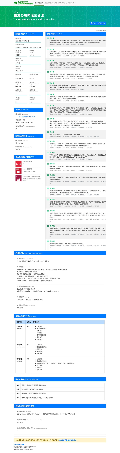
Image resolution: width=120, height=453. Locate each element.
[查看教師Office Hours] (29, 116)
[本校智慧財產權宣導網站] (68, 440)
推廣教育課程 (62, 3)
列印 (93, 23)
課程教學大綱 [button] (39, 3)
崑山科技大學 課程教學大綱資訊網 (23, 3)
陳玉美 (21, 116)
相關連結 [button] (71, 3)
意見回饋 (101, 23)
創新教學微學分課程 (50, 3)
